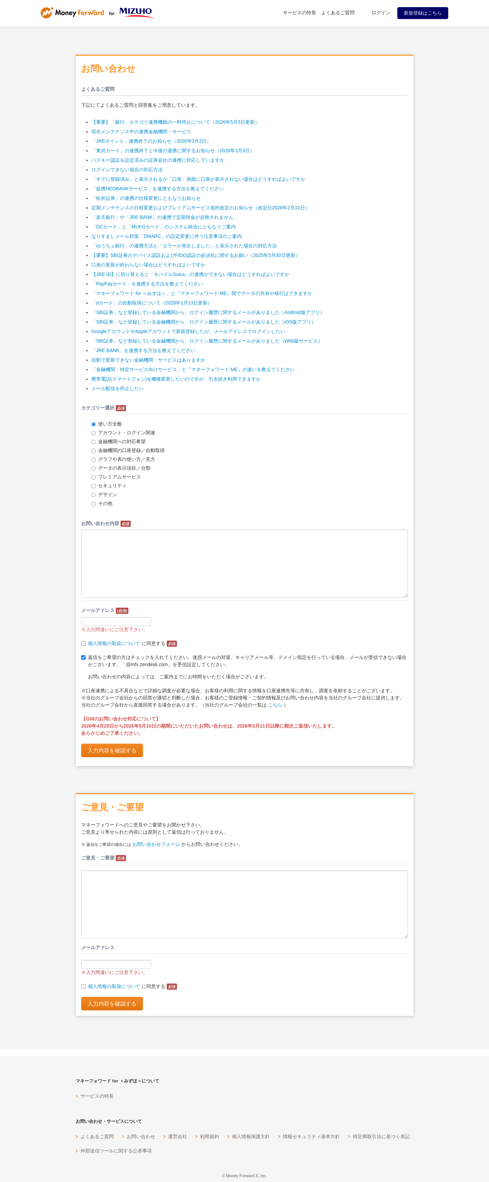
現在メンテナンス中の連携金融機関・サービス (141, 131)
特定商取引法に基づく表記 (381, 1136)
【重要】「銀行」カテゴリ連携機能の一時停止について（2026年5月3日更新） (175, 122)
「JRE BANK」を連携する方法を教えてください (143, 350)
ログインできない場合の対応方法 (127, 169)
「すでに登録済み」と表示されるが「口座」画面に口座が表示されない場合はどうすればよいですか (198, 179)
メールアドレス (104, 611)
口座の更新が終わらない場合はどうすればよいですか (148, 264)
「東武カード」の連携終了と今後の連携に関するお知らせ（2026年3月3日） (173, 150)
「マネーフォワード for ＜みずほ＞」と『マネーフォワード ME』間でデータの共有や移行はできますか (201, 293)
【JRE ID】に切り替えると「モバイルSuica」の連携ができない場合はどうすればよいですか (190, 274)
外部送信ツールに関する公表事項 (116, 1150)
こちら (275, 705)
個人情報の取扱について (114, 643)
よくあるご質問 (338, 12)
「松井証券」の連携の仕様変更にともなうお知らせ (146, 198)
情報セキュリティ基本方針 (311, 1136)
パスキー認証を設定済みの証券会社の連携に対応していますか (157, 160)
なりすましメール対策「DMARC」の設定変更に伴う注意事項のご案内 (166, 236)
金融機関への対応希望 (118, 441)
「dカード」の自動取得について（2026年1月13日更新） (151, 303)
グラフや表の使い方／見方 (123, 459)
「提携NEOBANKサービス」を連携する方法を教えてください (157, 188)
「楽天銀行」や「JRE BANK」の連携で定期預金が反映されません (162, 217)
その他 (101, 503)
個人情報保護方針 (251, 1136)
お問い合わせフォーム (156, 844)
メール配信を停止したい (117, 388)
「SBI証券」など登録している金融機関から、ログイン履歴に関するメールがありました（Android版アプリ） (208, 312)
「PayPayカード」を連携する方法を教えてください (147, 283)
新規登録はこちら (423, 13)
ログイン (381, 12)
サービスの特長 (299, 12)
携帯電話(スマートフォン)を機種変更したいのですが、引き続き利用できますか (176, 379)
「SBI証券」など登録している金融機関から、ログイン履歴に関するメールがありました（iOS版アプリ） (203, 322)
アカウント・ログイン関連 (123, 432)
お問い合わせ (141, 1136)
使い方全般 (106, 424)
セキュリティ (109, 485)
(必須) (122, 611)
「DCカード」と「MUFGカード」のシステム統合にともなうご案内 (163, 226)
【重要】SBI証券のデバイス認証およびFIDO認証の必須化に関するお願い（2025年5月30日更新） (195, 255)
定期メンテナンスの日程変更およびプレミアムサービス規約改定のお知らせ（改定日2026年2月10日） (200, 207)
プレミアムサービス (116, 477)
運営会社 (177, 1136)
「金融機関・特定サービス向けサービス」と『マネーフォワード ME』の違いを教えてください (193, 369)
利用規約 (209, 1136)
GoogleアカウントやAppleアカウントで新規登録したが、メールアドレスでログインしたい (188, 331)
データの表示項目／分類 (120, 468)
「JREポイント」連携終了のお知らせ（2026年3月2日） (151, 141)
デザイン (104, 494)
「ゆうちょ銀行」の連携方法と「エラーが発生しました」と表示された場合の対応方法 (184, 245)
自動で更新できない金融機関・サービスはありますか (148, 360)
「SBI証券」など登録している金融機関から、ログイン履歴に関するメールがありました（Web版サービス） (207, 341)
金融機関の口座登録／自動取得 (128, 450)
